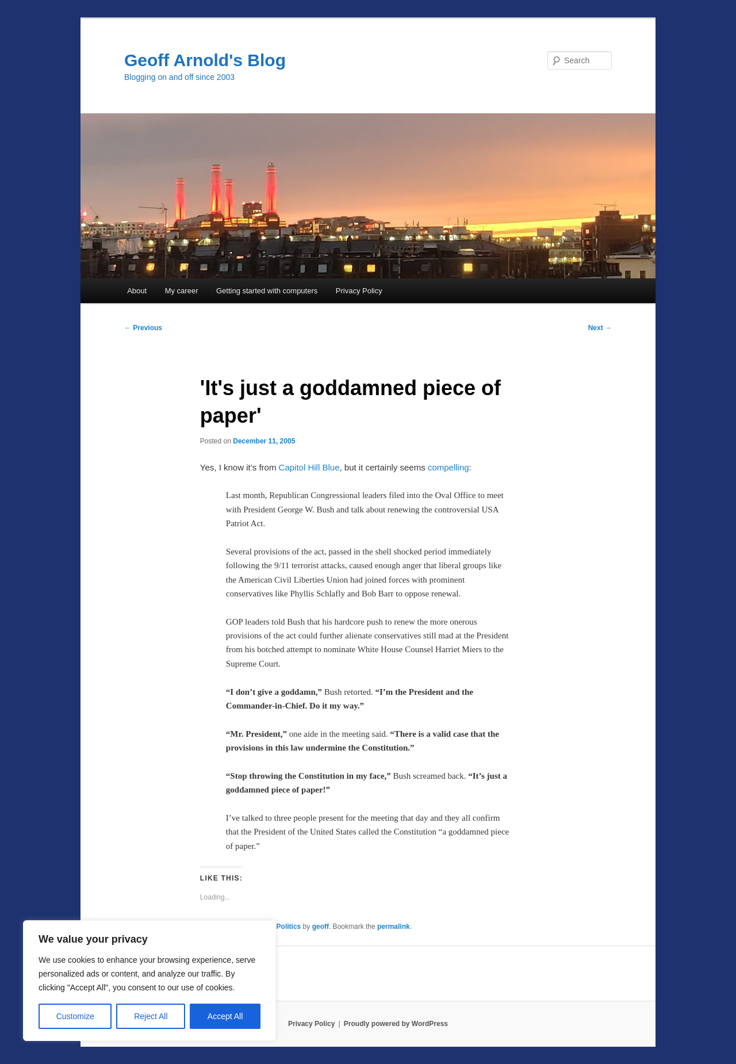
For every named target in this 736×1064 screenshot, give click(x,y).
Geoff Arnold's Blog (205, 60)
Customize (75, 1016)
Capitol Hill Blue (309, 467)
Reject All (150, 1016)
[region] (149, 980)
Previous (143, 328)
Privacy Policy (359, 290)
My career (181, 290)
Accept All (225, 1016)
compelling (448, 467)
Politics (289, 927)
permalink (393, 927)
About (137, 290)
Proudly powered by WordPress (396, 1024)
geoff (320, 927)
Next (600, 328)
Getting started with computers (266, 290)
